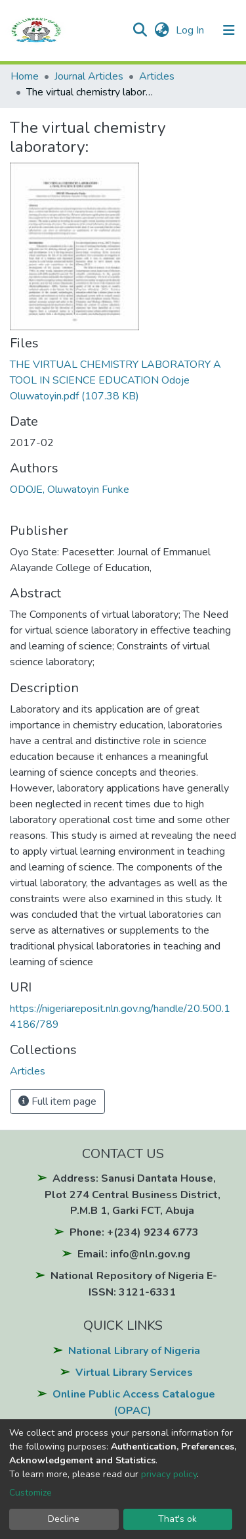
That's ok (177, 1519)
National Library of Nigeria (134, 1351)
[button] (161, 30)
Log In (191, 30)
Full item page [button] (57, 1101)
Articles (156, 76)
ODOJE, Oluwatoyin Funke (69, 489)
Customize (30, 1492)
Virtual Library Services (134, 1372)
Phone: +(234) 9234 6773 (134, 1232)
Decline (63, 1519)
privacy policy (169, 1474)
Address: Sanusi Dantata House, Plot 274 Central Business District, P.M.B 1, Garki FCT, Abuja (132, 1194)
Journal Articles (88, 76)
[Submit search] (140, 30)
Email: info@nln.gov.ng (133, 1254)
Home (24, 76)
